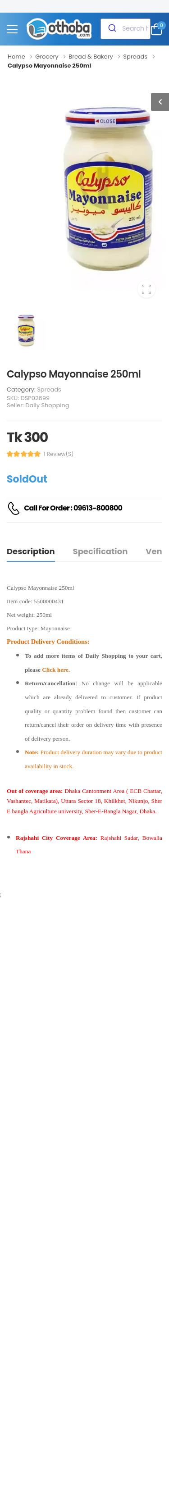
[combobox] (125, 28)
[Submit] (111, 29)
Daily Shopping (47, 405)
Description (31, 551)
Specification (100, 551)
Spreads (49, 389)
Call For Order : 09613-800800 (73, 508)
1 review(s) (59, 454)
